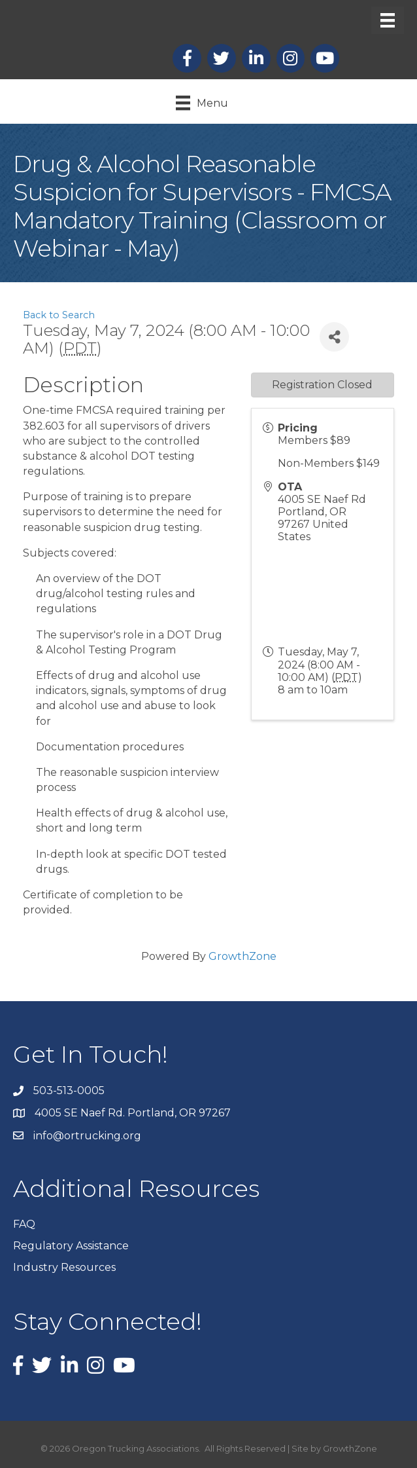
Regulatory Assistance (71, 1245)
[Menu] (387, 20)
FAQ (24, 1224)
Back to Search (59, 315)
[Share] (334, 337)
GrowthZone (242, 956)
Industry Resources (64, 1267)
